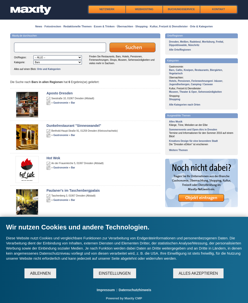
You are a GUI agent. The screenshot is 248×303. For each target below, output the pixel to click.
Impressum (106, 290)
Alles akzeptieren (198, 273)
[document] (124, 245)
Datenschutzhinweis (135, 290)
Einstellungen (115, 273)
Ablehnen (40, 273)
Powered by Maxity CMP (124, 298)
